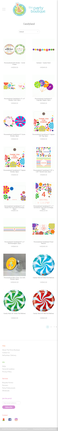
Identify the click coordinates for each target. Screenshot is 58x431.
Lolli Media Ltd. (52, 429)
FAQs (4, 366)
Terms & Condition (8, 369)
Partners (5, 385)
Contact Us (6, 352)
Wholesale (5, 390)
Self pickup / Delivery (9, 355)
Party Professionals (8, 388)
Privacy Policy (7, 371)
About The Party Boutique (11, 350)
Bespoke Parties (7, 382)
